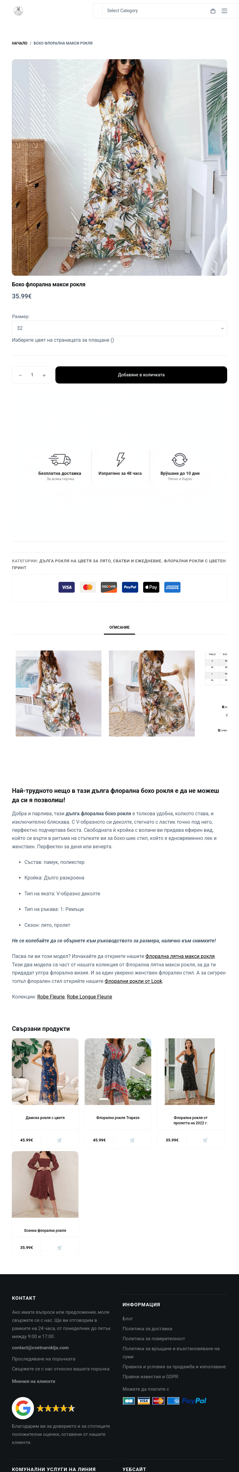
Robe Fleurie (51, 997)
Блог (128, 1319)
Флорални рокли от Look (133, 981)
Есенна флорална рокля (45, 1230)
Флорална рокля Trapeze (118, 1118)
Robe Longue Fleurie (89, 997)
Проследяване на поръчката (43, 1359)
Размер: (20, 316)
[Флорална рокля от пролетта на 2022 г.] (190, 1071)
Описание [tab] (120, 627)
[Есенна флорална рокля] (45, 1184)
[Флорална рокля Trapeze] (118, 1071)
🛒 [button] (59, 1140)
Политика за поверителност (154, 1339)
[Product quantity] (32, 374)
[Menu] (224, 11)
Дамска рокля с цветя (45, 1118)
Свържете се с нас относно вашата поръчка (60, 1369)
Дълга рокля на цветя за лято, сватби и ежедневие (101, 561)
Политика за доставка (147, 1329)
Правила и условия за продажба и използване (174, 1367)
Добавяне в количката (141, 375)
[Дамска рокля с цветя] (45, 1071)
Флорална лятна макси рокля (180, 956)
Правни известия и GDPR (150, 1377)
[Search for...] (97, 11)
